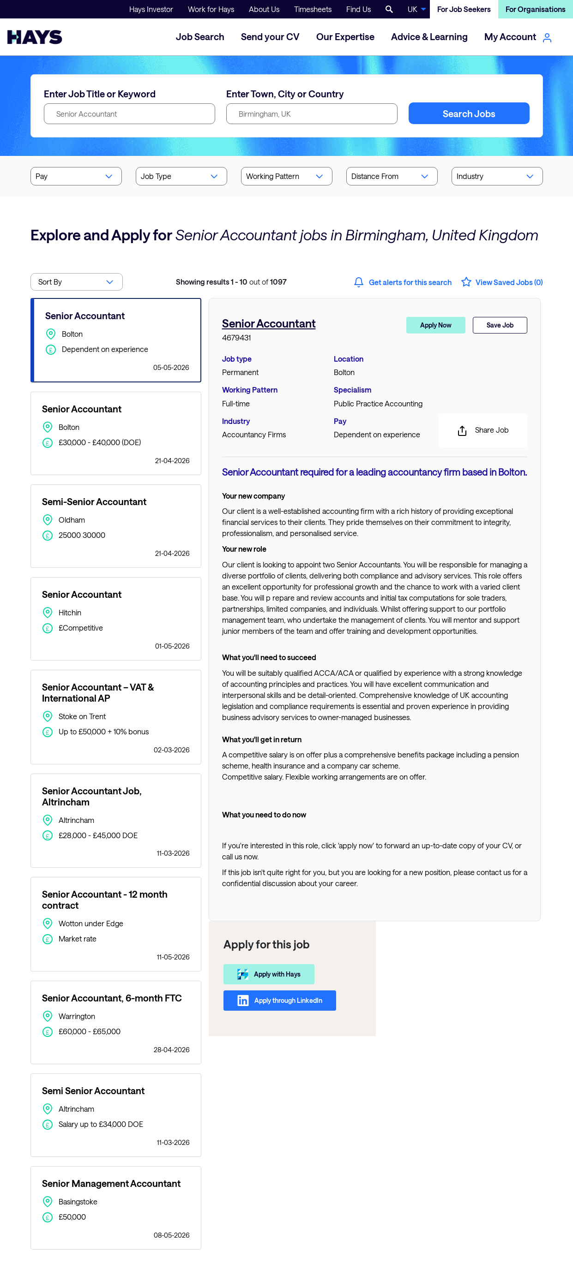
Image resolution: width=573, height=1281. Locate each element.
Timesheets (313, 9)
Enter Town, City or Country (285, 93)
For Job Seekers (464, 9)
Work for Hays (211, 9)
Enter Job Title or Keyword (100, 93)
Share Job (483, 430)
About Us (264, 9)
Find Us (358, 9)
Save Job (500, 325)
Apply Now (436, 325)
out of (231, 281)
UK (412, 9)
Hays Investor (151, 9)
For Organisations (536, 9)
